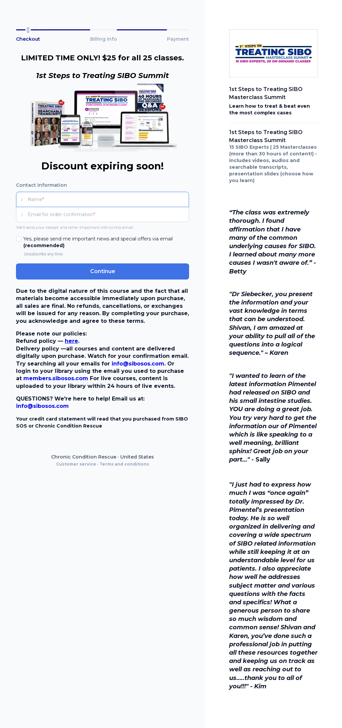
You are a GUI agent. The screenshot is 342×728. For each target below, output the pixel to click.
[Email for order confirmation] (108, 214)
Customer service (76, 464)
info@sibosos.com (138, 363)
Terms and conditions (124, 464)
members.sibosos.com (55, 378)
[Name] (108, 199)
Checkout (28, 39)
